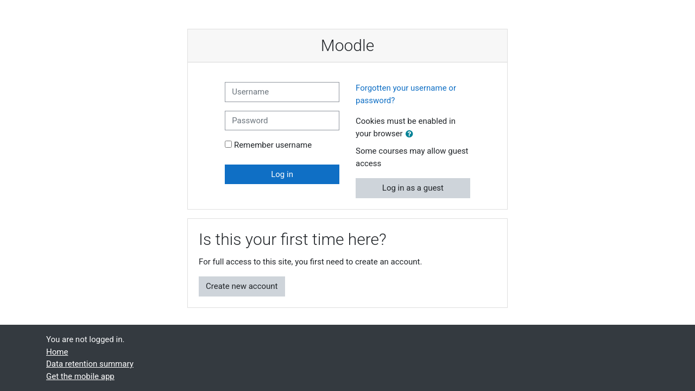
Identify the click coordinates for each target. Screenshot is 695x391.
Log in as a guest (413, 188)
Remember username (273, 145)
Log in (282, 174)
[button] (412, 134)
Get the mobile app (80, 376)
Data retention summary (90, 364)
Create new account (242, 286)
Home (57, 352)
